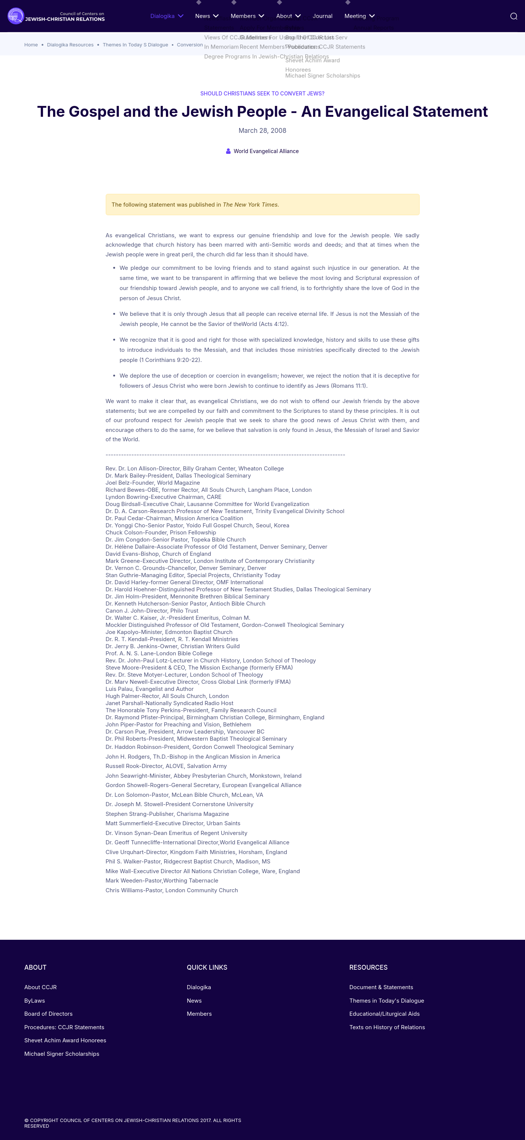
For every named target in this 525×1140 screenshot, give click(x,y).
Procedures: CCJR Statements (64, 1027)
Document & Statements (381, 987)
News (207, 15)
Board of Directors (48, 1013)
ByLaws (34, 1000)
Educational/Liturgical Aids (384, 1013)
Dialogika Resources (70, 45)
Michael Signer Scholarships (61, 1053)
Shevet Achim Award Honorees (65, 1040)
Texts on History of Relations (387, 1027)
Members (247, 15)
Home (31, 45)
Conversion (190, 45)
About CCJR (40, 987)
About (288, 15)
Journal (323, 15)
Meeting (360, 15)
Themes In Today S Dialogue (135, 45)
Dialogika (166, 15)
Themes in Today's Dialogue (386, 1000)
